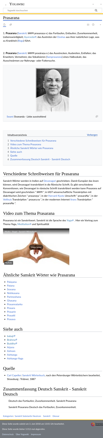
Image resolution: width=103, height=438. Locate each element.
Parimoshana (14, 296)
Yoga (69, 220)
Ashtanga (12, 354)
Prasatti (11, 315)
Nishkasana (13, 293)
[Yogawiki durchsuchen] (52, 10)
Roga (20, 40)
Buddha (11, 343)
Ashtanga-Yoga (15, 358)
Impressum (36, 434)
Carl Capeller (14, 375)
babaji (10, 336)
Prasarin (11, 311)
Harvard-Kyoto (56, 195)
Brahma (11, 339)
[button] (36, 247)
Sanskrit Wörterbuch (33, 375)
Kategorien (8, 416)
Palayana (12, 281)
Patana (10, 285)
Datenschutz (8, 434)
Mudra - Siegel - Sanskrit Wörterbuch (21, 231)
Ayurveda (29, 36)
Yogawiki (16, 4)
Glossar (55, 416)
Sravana (11, 289)
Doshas (61, 36)
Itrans (73, 199)
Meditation (23, 224)
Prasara (11, 307)
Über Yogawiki (22, 434)
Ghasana (11, 300)
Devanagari (50, 180)
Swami (10, 116)
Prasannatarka (15, 304)
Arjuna (10, 347)
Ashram (11, 350)
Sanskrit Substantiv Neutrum (28, 416)
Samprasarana (54, 56)
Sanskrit (22, 33)
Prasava (11, 319)
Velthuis (7, 199)
